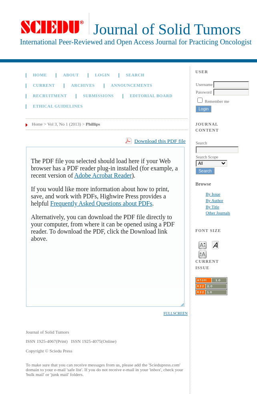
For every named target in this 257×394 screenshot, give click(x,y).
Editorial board (151, 96)
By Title (212, 207)
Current (44, 85)
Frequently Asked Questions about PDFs (101, 203)
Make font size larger (203, 253)
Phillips (93, 124)
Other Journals (218, 213)
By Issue (213, 194)
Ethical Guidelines (58, 106)
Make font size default (215, 244)
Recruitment (50, 96)
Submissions (98, 96)
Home (40, 75)
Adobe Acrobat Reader (102, 175)
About (71, 75)
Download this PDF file (160, 141)
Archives (82, 85)
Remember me (217, 101)
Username (204, 84)
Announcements (132, 85)
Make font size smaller (203, 244)
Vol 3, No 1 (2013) (64, 124)
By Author (214, 200)
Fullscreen (175, 314)
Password (204, 92)
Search (135, 75)
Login (102, 75)
